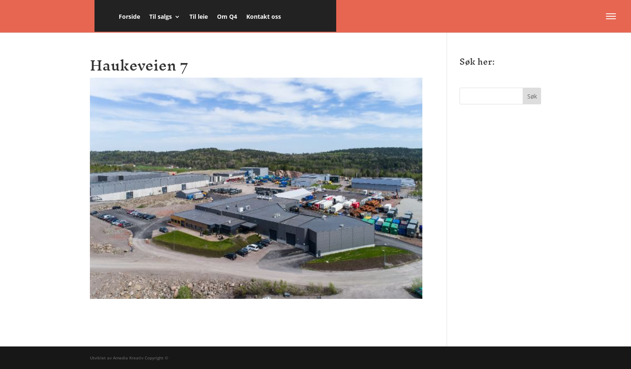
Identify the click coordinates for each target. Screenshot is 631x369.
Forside (129, 17)
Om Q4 (227, 17)
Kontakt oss (263, 17)
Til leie (198, 17)
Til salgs (160, 17)
